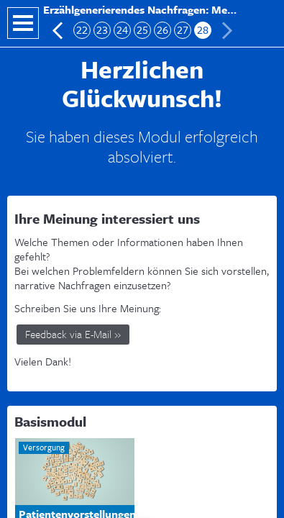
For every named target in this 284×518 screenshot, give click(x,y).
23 (102, 29)
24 (122, 29)
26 (162, 29)
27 (182, 29)
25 (142, 29)
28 (203, 29)
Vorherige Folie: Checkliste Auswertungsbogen (58, 31)
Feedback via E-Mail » (73, 334)
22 (82, 29)
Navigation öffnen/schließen (23, 23)
